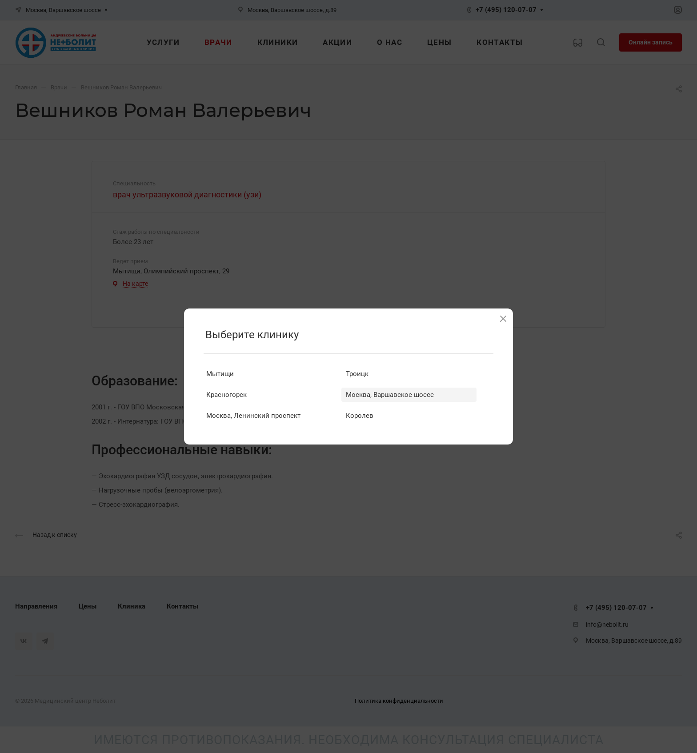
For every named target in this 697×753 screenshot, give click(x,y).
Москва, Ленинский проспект (253, 416)
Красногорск (226, 395)
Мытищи (220, 374)
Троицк (357, 374)
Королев (359, 416)
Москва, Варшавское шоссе (390, 395)
